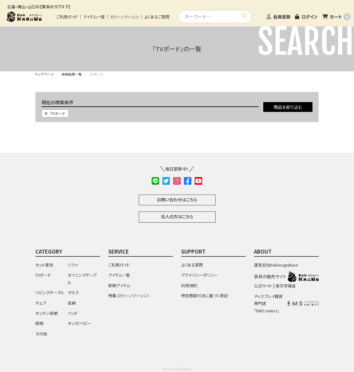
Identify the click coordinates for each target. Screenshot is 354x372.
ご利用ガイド (67, 16)
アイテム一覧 (94, 16)
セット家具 (44, 265)
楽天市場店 (286, 286)
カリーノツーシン (124, 16)
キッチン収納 (46, 313)
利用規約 (189, 285)
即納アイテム (119, 285)
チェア (40, 303)
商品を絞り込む (287, 107)
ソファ (73, 265)
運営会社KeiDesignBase (276, 265)
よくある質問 (192, 265)
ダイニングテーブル (82, 278)
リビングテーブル (49, 292)
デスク (73, 292)
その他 (41, 334)
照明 (39, 323)
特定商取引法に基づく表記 (204, 296)
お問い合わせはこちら (177, 199)
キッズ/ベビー (79, 323)
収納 (72, 303)
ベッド (73, 313)
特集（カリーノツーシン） (128, 296)
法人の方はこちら (177, 216)
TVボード (55, 113)
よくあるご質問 (156, 16)
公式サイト (263, 286)
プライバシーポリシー (199, 275)
